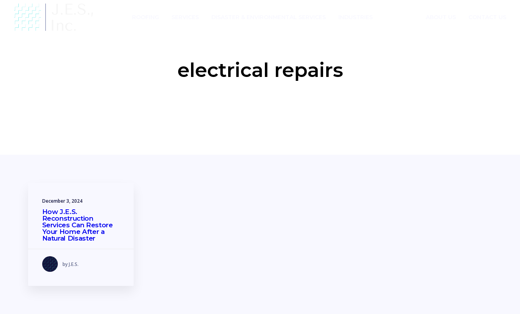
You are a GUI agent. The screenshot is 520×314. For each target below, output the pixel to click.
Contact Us (487, 17)
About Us (441, 17)
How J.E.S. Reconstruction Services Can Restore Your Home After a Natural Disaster (77, 225)
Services (185, 17)
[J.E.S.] (53, 17)
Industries (355, 17)
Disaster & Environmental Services (268, 17)
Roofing (145, 17)
